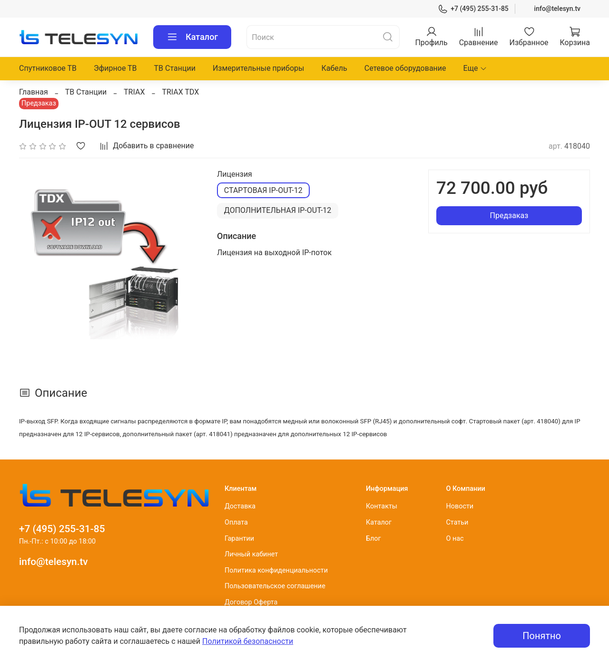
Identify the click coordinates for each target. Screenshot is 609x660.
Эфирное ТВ (115, 68)
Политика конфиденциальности (276, 570)
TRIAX (134, 91)
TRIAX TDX (180, 91)
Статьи (457, 522)
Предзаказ (509, 215)
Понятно (541, 635)
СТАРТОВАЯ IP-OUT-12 (263, 190)
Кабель (334, 68)
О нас (454, 539)
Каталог (192, 37)
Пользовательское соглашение (275, 586)
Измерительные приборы (258, 68)
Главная (33, 91)
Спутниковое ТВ (48, 68)
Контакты (381, 506)
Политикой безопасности (247, 641)
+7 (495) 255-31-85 (473, 9)
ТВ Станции (175, 68)
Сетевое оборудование (405, 68)
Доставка (240, 506)
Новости (459, 506)
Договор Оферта (251, 602)
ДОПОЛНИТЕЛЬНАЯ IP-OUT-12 (278, 210)
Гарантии (239, 539)
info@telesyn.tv (557, 8)
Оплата (236, 522)
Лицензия (234, 174)
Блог (373, 539)
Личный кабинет (251, 554)
